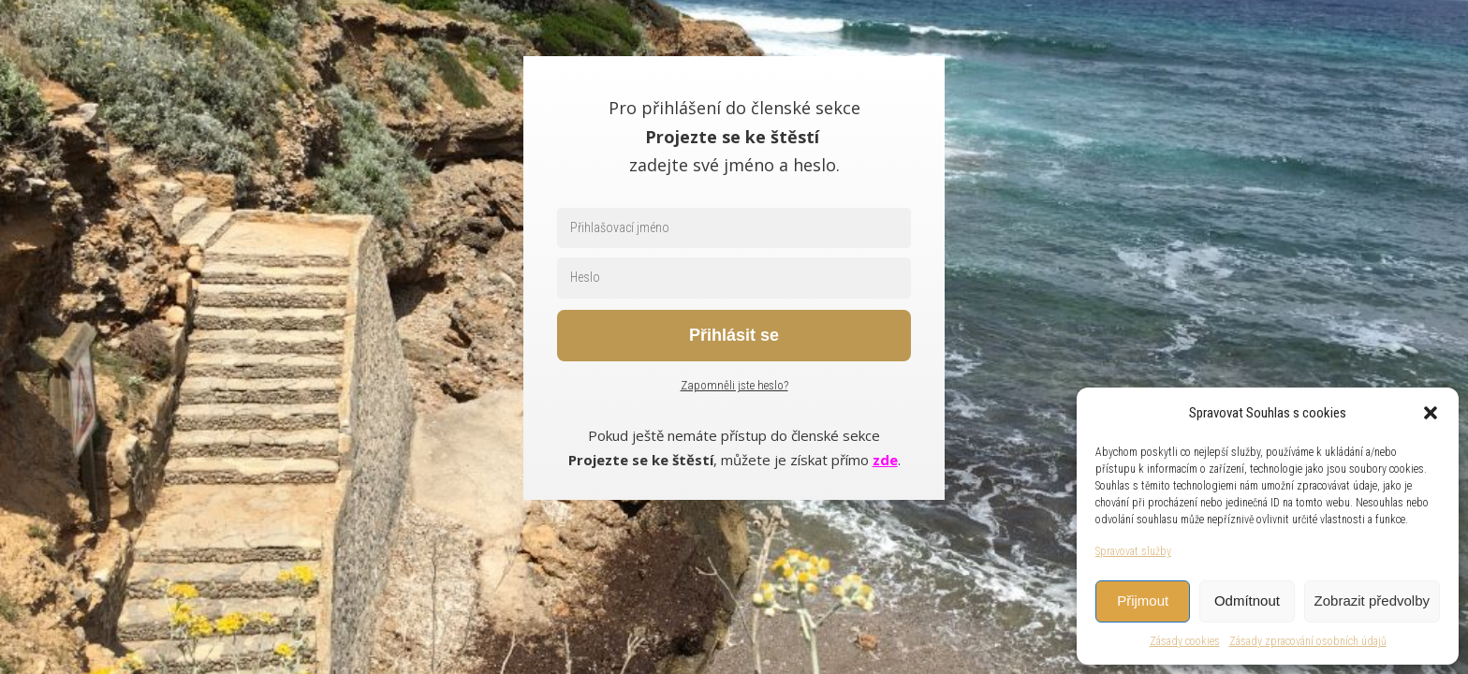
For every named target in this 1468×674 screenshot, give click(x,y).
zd (881, 459)
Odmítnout (1247, 600)
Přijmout (1142, 600)
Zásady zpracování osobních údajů (1308, 641)
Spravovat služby (1133, 551)
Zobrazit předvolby (1372, 600)
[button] (1430, 412)
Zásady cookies (1185, 641)
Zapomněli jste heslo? (734, 385)
